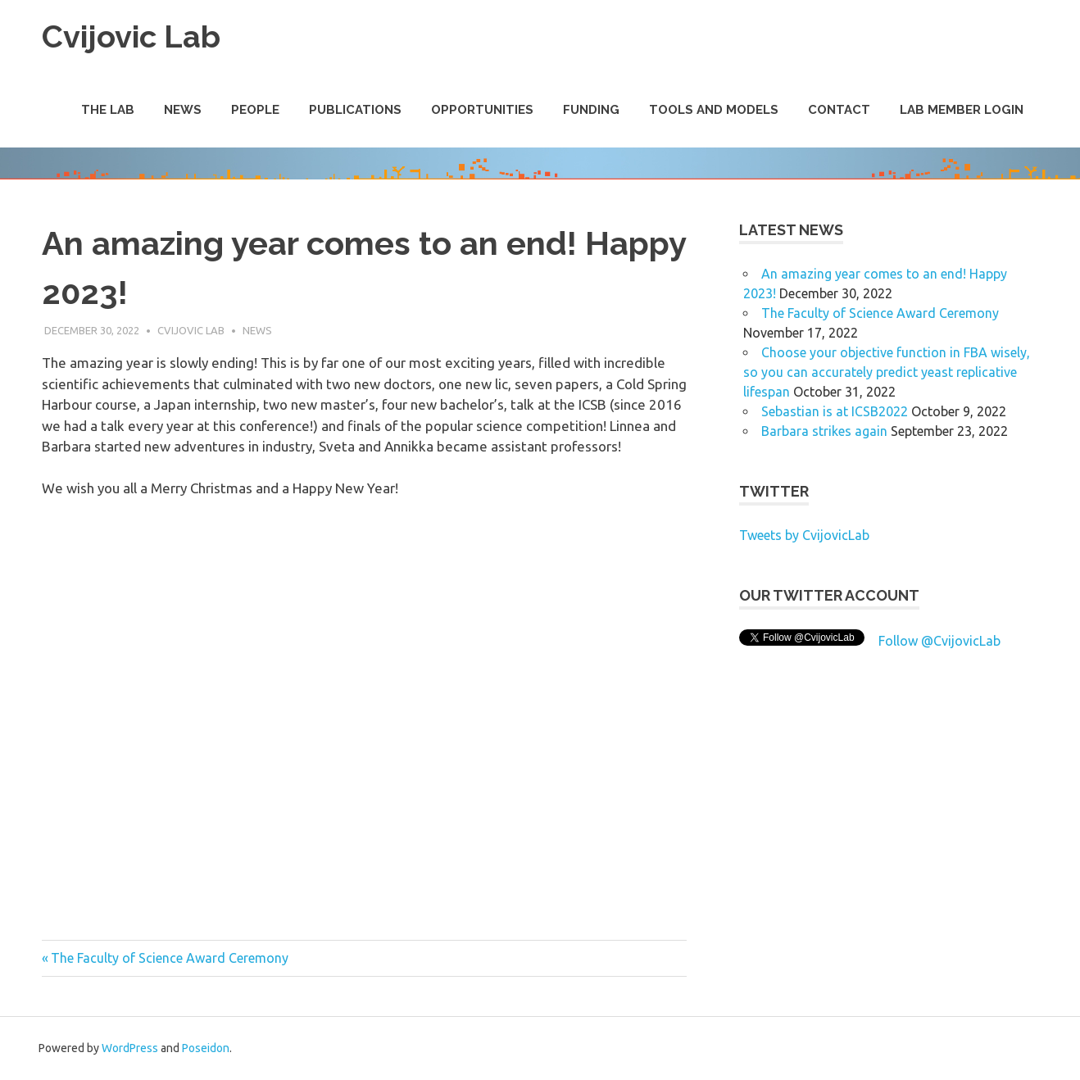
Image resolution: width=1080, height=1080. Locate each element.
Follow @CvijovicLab (939, 640)
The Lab (107, 109)
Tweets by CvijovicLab (804, 535)
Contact (839, 109)
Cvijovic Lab (131, 36)
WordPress (130, 1048)
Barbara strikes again (824, 431)
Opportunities (482, 109)
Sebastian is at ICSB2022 (834, 411)
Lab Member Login (961, 109)
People (255, 109)
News (183, 109)
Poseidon (205, 1048)
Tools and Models (713, 109)
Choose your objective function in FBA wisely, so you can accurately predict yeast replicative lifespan (886, 372)
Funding (591, 109)
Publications (355, 109)
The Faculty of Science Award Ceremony (169, 958)
